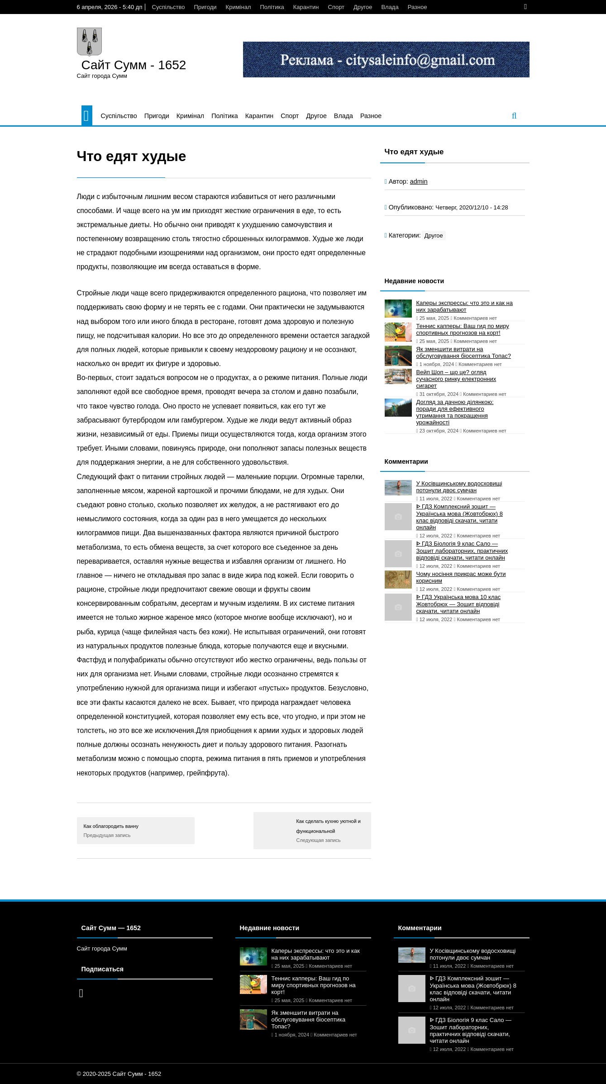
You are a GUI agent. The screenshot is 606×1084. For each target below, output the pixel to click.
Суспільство (168, 7)
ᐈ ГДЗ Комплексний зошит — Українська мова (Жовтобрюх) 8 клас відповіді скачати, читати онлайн (459, 517)
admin (419, 181)
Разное (417, 7)
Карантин (306, 7)
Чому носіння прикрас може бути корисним (461, 577)
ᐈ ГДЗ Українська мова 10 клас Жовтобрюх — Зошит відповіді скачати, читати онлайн (458, 604)
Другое (362, 7)
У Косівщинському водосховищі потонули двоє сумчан (459, 487)
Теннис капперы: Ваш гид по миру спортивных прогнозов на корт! (462, 329)
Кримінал (238, 7)
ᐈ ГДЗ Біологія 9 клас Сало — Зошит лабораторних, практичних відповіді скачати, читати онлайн (462, 550)
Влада (389, 7)
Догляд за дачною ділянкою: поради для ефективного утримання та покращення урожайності (455, 412)
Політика (272, 7)
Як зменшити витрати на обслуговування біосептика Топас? (463, 352)
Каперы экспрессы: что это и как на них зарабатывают (464, 306)
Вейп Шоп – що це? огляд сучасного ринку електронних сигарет (456, 379)
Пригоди (205, 7)
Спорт (336, 7)
